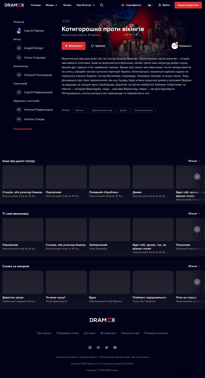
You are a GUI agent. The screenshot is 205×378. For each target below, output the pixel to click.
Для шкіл (90, 333)
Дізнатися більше (159, 368)
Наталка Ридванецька (34, 109)
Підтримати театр (67, 333)
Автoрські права (140, 357)
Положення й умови (66, 357)
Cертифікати (133, 5)
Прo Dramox (84, 5)
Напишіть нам (130, 333)
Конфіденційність (88, 357)
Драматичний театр (102, 110)
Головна (36, 5)
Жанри (50, 5)
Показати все (23, 129)
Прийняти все (187, 368)
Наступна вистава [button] (197, 184)
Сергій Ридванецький (34, 92)
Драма (123, 110)
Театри (67, 5)
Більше (193, 161)
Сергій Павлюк (30, 31)
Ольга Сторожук (31, 57)
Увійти (166, 5)
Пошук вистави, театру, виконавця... (102, 5)
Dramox (14, 5)
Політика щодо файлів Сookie (114, 357)
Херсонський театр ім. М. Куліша (80, 35)
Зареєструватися (188, 5)
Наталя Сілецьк (30, 119)
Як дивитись (108, 333)
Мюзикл (80, 110)
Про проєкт (44, 333)
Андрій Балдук (29, 48)
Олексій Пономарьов (34, 75)
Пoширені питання (156, 333)
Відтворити (75, 46)
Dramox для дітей (144, 110)
